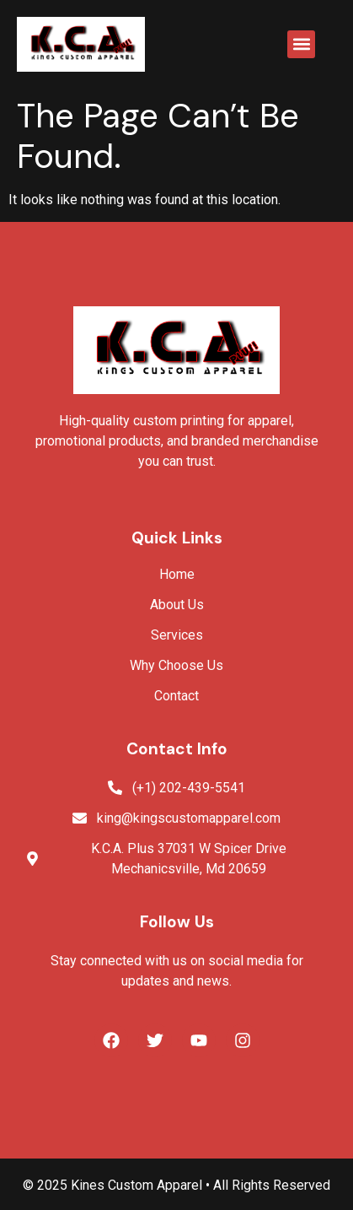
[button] (301, 44)
